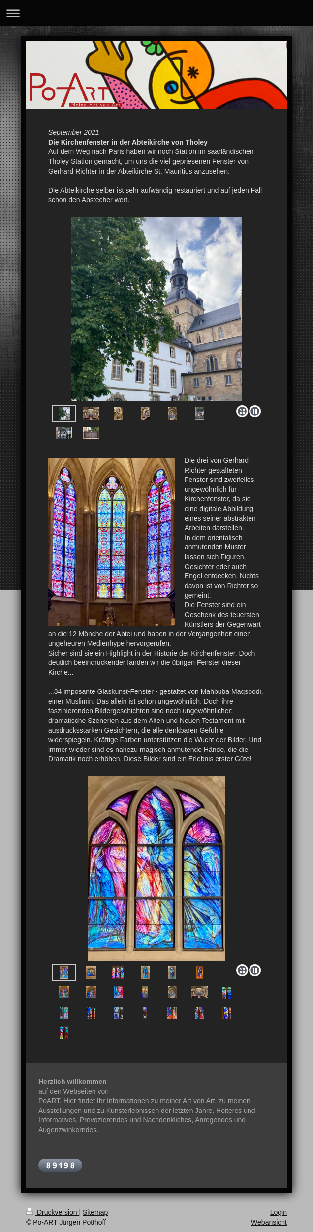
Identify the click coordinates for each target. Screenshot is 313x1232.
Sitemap (95, 1212)
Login (278, 1212)
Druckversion (52, 1212)
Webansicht (269, 1222)
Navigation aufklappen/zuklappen (156, 13)
